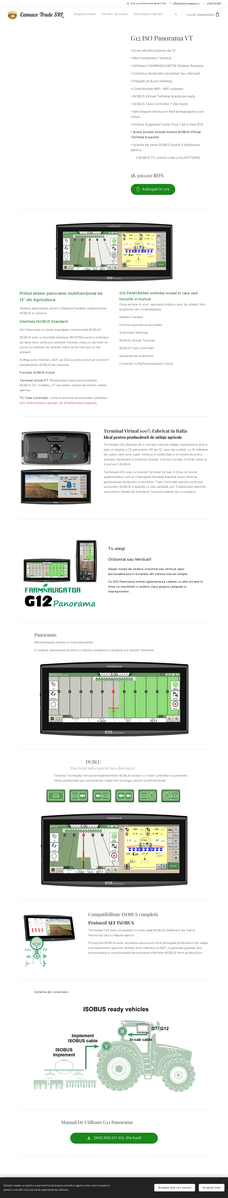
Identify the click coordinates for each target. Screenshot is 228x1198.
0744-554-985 (214, 3)
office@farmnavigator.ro (186, 3)
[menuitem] (125, 14)
